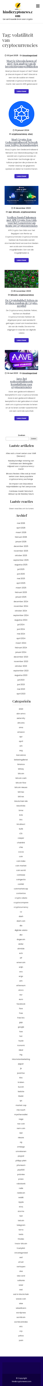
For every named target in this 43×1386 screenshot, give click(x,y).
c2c (21, 833)
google (21, 1027)
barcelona (21, 755)
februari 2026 (21, 537)
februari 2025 (21, 592)
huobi (20, 1040)
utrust (21, 1262)
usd (20, 1257)
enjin (21, 967)
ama (21, 727)
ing (21, 1054)
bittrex (21, 796)
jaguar (21, 1064)
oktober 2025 (21, 555)
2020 (21, 709)
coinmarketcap (21, 888)
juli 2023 (21, 680)
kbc (21, 1077)
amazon (21, 732)
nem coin (21, 1128)
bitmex (21, 792)
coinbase (21, 875)
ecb (21, 953)
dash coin (21, 921)
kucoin (21, 1087)
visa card (21, 1275)
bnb (21, 815)
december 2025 (21, 546)
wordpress (21, 1312)
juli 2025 (20, 569)
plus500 (21, 1169)
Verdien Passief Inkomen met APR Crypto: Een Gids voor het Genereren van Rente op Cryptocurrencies (21, 221)
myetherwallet (21, 1114)
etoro (21, 990)
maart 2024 (21, 643)
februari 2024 (21, 647)
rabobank (21, 1183)
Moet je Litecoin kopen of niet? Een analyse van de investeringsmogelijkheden (21, 63)
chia (21, 847)
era (20, 971)
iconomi (21, 1045)
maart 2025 (21, 587)
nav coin (21, 1123)
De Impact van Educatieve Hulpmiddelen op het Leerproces (21, 485)
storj (30, 134)
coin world (21, 870)
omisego (21, 1146)
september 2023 (20, 670)
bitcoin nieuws (21, 787)
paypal (21, 1156)
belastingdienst (21, 759)
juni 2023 (21, 684)
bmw (21, 810)
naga (21, 1119)
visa (21, 1271)
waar (21, 1285)
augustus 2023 (21, 675)
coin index (21, 861)
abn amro (21, 713)
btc (21, 819)
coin (21, 856)
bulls (21, 828)
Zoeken (21, 435)
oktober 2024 (21, 610)
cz (21, 911)
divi (20, 934)
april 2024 (21, 638)
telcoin (21, 1220)
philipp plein (20, 1160)
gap (21, 1022)
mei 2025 (21, 578)
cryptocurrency (19, 134)
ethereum (20, 985)
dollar (21, 944)
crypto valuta (21, 898)
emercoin (21, 962)
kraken (21, 1082)
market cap (21, 1105)
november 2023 (21, 661)
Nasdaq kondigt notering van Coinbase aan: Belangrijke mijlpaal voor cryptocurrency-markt (21, 464)
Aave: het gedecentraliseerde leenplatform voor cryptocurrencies (21, 383)
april (21, 741)
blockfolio (21, 805)
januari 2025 (21, 597)
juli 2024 (21, 624)
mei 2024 (21, 633)
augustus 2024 (20, 620)
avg (21, 750)
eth (20, 981)
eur (20, 994)
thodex (21, 1239)
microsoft (21, 1110)
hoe (21, 1031)
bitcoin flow (21, 782)
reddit (21, 1197)
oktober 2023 (21, 666)
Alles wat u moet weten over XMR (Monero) (21, 454)
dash (21, 916)
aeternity (21, 718)
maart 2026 (21, 532)
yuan (21, 1340)
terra (21, 1229)
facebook (21, 1004)
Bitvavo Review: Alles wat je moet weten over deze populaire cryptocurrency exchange (21, 476)
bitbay (21, 769)
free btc (21, 1017)
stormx (21, 1211)
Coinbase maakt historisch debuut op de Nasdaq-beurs (21, 492)
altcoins (21, 723)
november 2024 (21, 606)
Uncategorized (29, 55)
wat (21, 1289)
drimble (20, 948)
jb (21, 1068)
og (21, 1142)
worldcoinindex (21, 1322)
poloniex (21, 1174)
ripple (21, 1202)
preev (21, 1179)
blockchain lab (21, 801)
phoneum (21, 1165)
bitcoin (16, 212)
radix (21, 1188)
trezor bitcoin (21, 1243)
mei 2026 (21, 523)
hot (20, 1036)
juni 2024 (21, 629)
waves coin (21, 1299)
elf (21, 958)
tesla (21, 1234)
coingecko (21, 879)
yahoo (21, 1335)
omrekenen (21, 1151)
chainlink (21, 842)
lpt (21, 1100)
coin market (20, 865)
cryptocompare (21, 902)
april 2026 (21, 527)
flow (21, 1008)
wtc (21, 1326)
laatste (21, 1091)
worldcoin (21, 1317)
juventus (21, 1073)
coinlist (21, 884)
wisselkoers (21, 1308)
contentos (21, 893)
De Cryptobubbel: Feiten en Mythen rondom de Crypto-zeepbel (21, 302)
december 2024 (21, 601)
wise (21, 1303)
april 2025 (21, 583)
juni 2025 (21, 574)
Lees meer (21, 91)
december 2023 (21, 657)
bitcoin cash (20, 778)
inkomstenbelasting (21, 1059)
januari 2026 (21, 541)
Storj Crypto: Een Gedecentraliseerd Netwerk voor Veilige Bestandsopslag (21, 142)
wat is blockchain (21, 1294)
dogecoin (21, 939)
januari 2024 (20, 652)
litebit (21, 1096)
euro (21, 999)
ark (20, 746)
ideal (21, 1050)
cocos (21, 852)
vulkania (21, 1280)
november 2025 (21, 551)
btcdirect (21, 824)
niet (21, 1133)
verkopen (21, 1266)
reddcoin (21, 1193)
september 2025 (21, 560)
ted (20, 1216)
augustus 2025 (21, 564)
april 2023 (21, 693)
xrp (20, 1331)
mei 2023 (21, 689)
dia (21, 925)
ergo (21, 976)
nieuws (21, 1137)
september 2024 (21, 615)
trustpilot (21, 1248)
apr (10, 212)
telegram (21, 1225)
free (21, 1013)
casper (21, 838)
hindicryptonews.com (18, 14)
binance (21, 764)
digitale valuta (21, 930)
